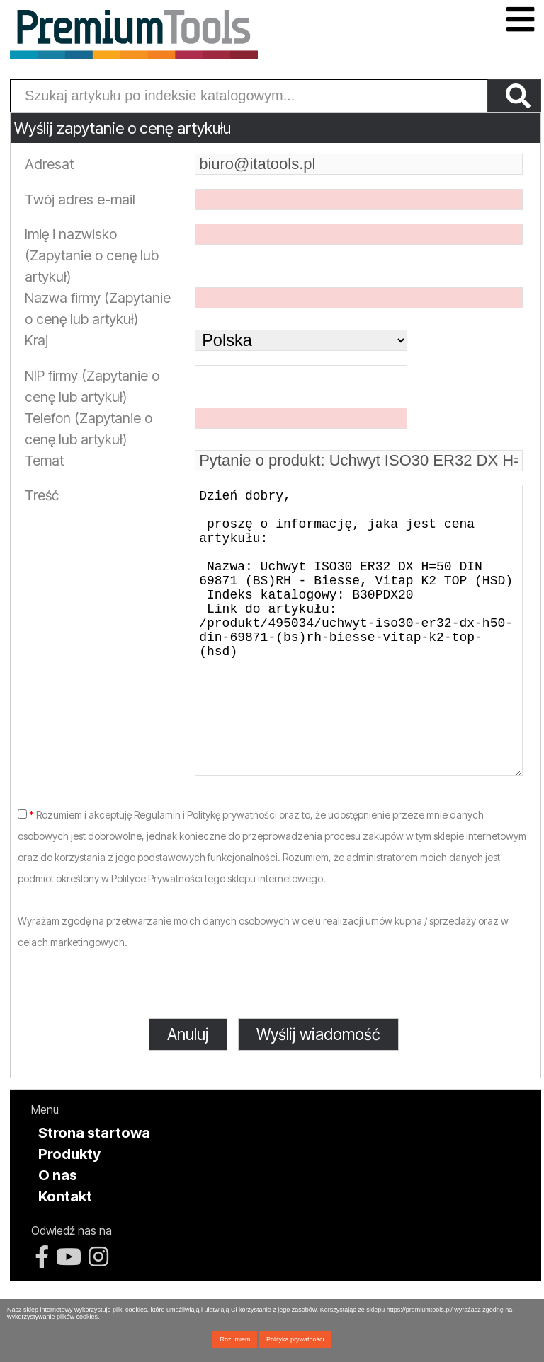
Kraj (36, 340)
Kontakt (65, 1253)
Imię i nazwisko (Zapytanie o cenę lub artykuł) (92, 255)
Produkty (69, 1210)
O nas (57, 1231)
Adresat (49, 164)
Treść (42, 495)
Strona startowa (94, 1189)
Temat (44, 460)
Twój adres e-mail (80, 199)
